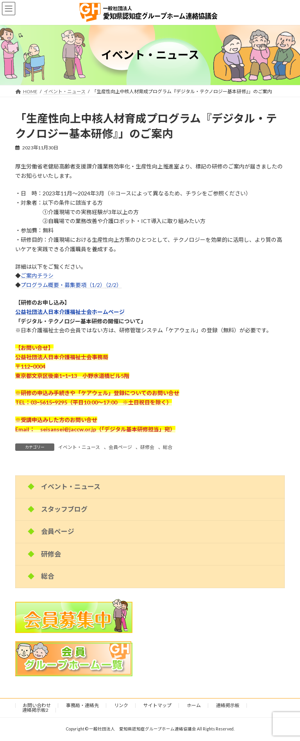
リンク (121, 705)
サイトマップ (157, 705)
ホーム (194, 705)
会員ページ (120, 447)
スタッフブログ (64, 509)
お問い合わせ (37, 705)
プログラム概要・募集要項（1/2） (63, 285)
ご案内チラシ (37, 275)
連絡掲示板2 (35, 710)
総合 (167, 447)
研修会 (147, 447)
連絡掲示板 (227, 705)
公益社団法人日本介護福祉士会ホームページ (70, 311)
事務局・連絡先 (82, 705)
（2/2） (113, 285)
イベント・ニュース (79, 447)
